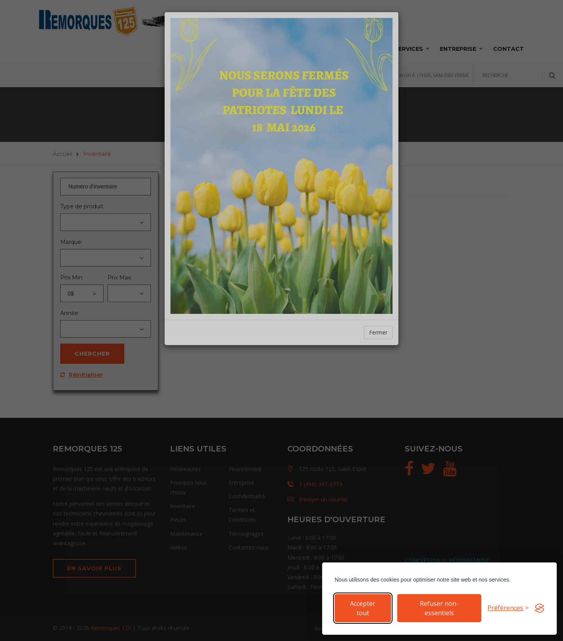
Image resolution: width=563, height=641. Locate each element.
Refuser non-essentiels (439, 608)
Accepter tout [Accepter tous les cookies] (362, 608)
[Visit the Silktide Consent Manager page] (539, 608)
